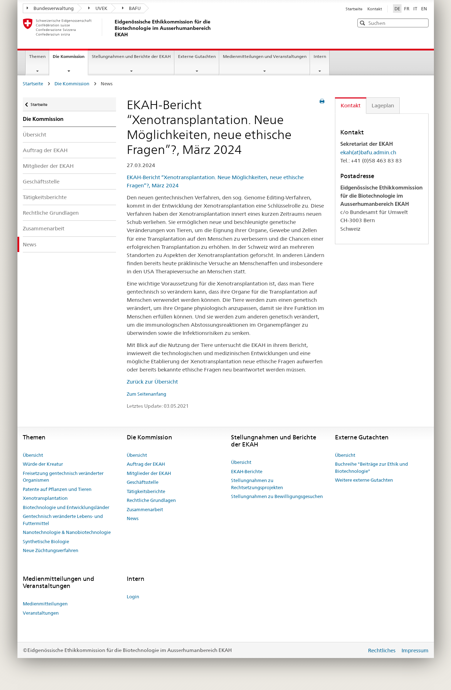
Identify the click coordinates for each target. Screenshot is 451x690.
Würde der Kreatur (43, 464)
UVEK (97, 8)
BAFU (131, 8)
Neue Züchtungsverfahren (50, 550)
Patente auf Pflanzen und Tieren (57, 489)
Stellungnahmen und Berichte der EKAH (131, 56)
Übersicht (34, 134)
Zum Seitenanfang (146, 394)
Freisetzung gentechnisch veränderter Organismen (63, 476)
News (29, 244)
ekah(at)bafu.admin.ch (368, 152)
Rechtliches (382, 650)
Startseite (354, 8)
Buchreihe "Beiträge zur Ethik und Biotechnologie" (371, 467)
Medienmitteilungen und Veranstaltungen (264, 56)
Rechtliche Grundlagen (51, 212)
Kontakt (374, 8)
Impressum (415, 650)
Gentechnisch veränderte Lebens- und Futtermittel (63, 519)
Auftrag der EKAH (45, 150)
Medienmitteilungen (45, 603)
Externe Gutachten (197, 56)
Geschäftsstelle (41, 181)
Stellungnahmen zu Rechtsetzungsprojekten (257, 483)
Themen (37, 56)
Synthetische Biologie (46, 541)
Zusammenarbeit (43, 228)
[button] (422, 22)
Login (133, 596)
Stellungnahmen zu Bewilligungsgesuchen (277, 496)
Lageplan (383, 105)
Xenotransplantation (45, 498)
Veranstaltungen (41, 613)
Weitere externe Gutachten (364, 480)
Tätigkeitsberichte (45, 197)
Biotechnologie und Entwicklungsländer (66, 507)
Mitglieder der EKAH (48, 165)
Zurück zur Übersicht (152, 381)
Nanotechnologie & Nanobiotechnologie (67, 532)
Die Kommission (70, 58)
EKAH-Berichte (246, 471)
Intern (320, 56)
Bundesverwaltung (50, 8)
